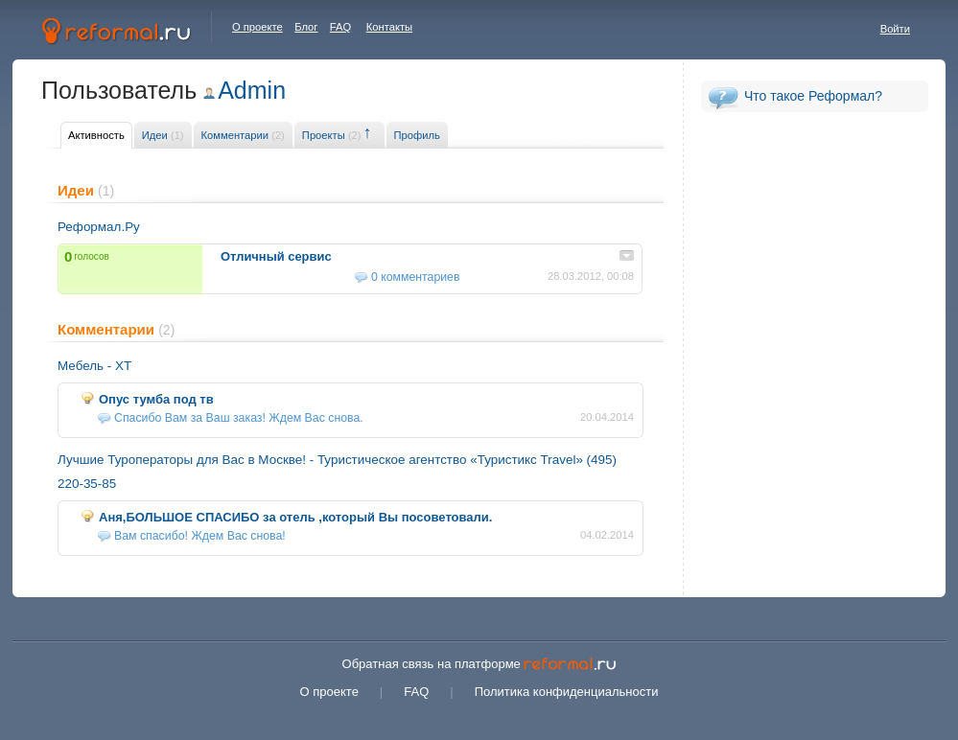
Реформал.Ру (99, 227)
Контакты (389, 27)
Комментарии (243, 135)
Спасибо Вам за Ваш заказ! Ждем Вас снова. (238, 418)
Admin (252, 90)
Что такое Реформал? (813, 96)
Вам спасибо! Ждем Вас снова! (200, 536)
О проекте (257, 27)
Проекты (332, 135)
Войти (895, 29)
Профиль (417, 135)
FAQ (340, 27)
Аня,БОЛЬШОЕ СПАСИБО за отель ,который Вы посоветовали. (295, 517)
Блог (305, 27)
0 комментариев (415, 277)
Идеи (163, 135)
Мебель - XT (94, 365)
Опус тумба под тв (156, 399)
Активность (96, 135)
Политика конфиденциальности (567, 691)
